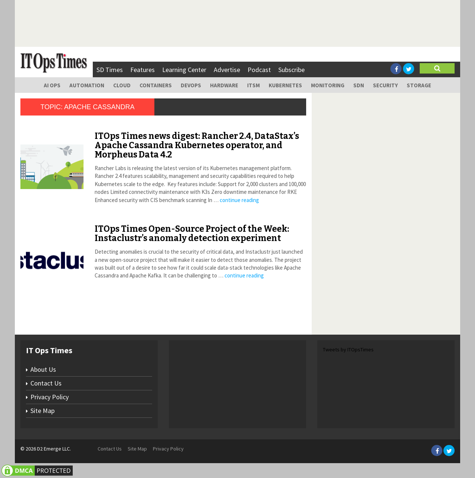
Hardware (224, 85)
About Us (43, 369)
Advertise (227, 69)
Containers (156, 85)
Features (142, 69)
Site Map (42, 410)
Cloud (122, 85)
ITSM (253, 85)
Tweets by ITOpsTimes (348, 349)
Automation (86, 85)
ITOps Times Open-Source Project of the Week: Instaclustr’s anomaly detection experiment (192, 233)
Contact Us (46, 383)
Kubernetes (285, 85)
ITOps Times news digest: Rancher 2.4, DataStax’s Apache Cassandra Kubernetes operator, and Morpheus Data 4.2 (197, 145)
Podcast (259, 69)
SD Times (109, 69)
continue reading (239, 200)
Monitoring (327, 85)
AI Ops (52, 85)
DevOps (191, 85)
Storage (419, 85)
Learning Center (184, 69)
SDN (358, 85)
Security (385, 85)
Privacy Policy (49, 397)
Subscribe (291, 69)
